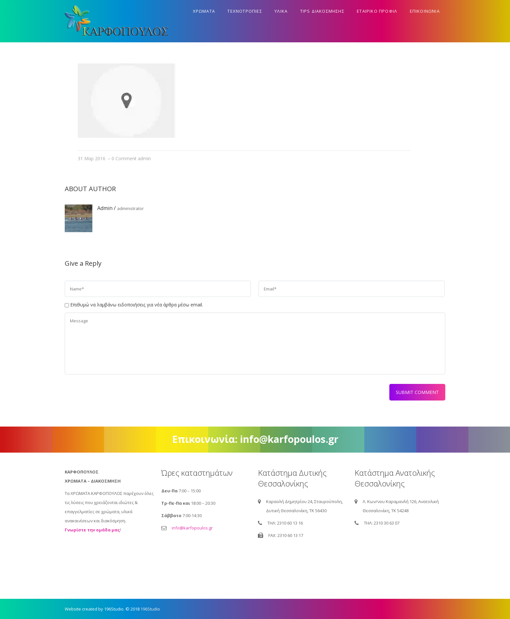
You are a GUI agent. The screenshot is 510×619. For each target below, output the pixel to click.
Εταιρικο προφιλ (377, 11)
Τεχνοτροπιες (244, 11)
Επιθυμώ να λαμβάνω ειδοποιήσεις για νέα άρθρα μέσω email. (136, 305)
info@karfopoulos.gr (192, 528)
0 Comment (124, 158)
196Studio (150, 609)
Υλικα (281, 11)
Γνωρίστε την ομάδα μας (92, 530)
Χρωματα (204, 11)
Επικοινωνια (425, 11)
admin (144, 158)
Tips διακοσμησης (322, 11)
